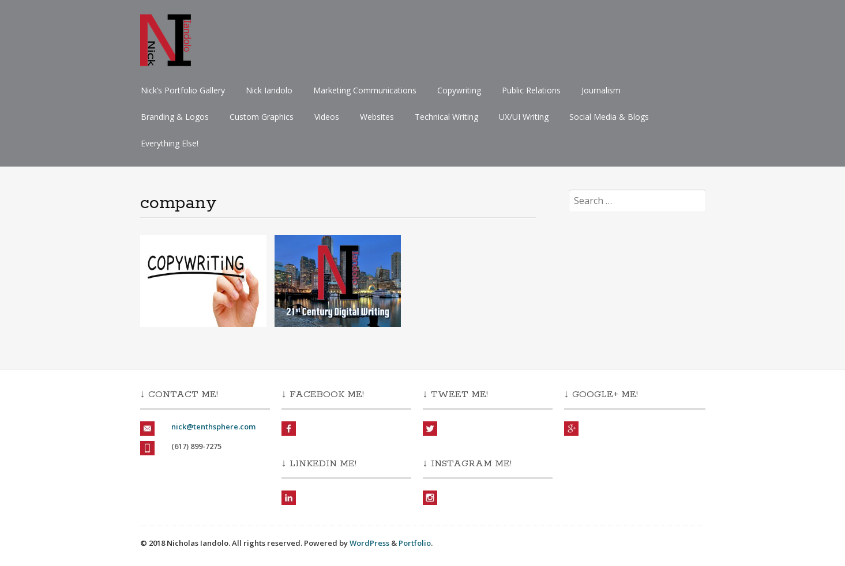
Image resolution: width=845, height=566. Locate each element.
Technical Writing (446, 116)
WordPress (369, 543)
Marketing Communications (364, 90)
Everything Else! (169, 143)
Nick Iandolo (269, 90)
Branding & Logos (175, 116)
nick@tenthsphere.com (213, 426)
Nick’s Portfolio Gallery (183, 90)
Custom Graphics (262, 116)
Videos (326, 116)
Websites (377, 116)
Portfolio (415, 543)
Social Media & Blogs (609, 116)
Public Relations (531, 90)
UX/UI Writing (524, 116)
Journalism (601, 90)
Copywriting (459, 90)
